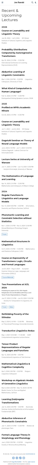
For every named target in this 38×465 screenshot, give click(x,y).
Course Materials (7, 277)
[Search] (32, 2)
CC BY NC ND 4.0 (30, 454)
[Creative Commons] (19, 458)
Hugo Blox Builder (16, 462)
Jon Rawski (19, 2)
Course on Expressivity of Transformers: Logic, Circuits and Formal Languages (17, 261)
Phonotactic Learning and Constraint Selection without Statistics (17, 218)
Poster (4, 234)
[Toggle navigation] (2, 2)
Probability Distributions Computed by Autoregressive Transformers (17, 52)
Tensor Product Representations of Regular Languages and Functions (16, 347)
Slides (11, 307)
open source (31, 462)
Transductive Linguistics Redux (18, 331)
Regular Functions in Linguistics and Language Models (15, 198)
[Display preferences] (35, 2)
